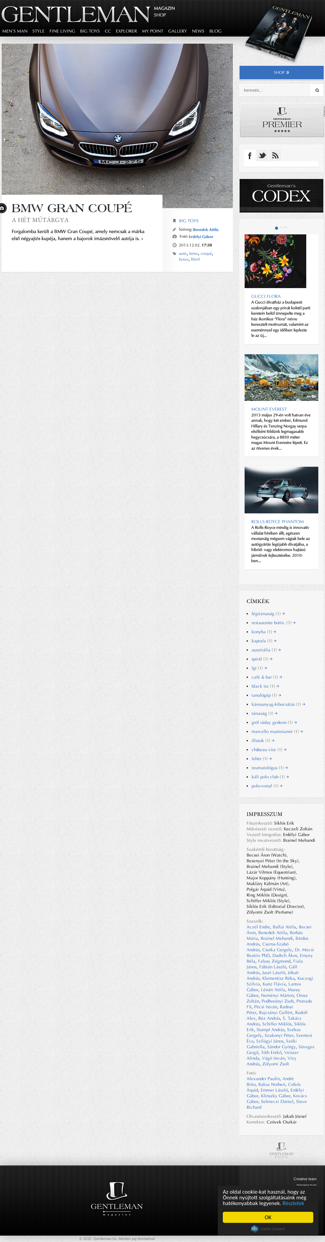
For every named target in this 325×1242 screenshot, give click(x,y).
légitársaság (268, 613)
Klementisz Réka (278, 978)
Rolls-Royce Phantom (277, 521)
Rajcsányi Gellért (275, 1012)
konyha (264, 631)
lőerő (195, 259)
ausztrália (266, 649)
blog (215, 31)
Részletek (293, 1203)
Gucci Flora (266, 296)
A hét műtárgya (40, 220)
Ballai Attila (284, 926)
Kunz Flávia (274, 983)
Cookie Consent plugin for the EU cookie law (268, 1229)
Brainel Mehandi (277, 938)
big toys (90, 31)
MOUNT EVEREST (269, 409)
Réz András (269, 1018)
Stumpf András (270, 1029)
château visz (269, 749)
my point (152, 31)
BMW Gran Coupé (72, 208)
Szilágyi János (269, 1041)
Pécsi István (265, 1006)
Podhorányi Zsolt (278, 1001)
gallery (177, 31)
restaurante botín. (274, 622)
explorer (126, 31)
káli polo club (270, 776)
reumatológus (270, 767)
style (38, 31)
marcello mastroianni (277, 731)
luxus (183, 259)
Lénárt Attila (273, 989)
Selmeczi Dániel (277, 1101)
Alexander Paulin (263, 1078)
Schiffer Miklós (276, 1023)
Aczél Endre (258, 926)
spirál (262, 658)
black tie (265, 686)
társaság (264, 713)
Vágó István (273, 1058)
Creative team (305, 1179)
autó (183, 253)
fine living (62, 31)
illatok (263, 740)
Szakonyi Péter (279, 1035)
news (198, 31)
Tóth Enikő (271, 1052)
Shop (160, 14)
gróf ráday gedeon (274, 722)
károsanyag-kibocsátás (278, 704)
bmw (193, 253)
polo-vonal (267, 785)
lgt (259, 668)
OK (268, 1217)
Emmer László (274, 1090)
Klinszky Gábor (275, 1095)
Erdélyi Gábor (201, 236)
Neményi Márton (277, 995)
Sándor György (281, 1046)
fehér (262, 758)
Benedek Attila (205, 229)
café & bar (267, 677)
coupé (206, 253)
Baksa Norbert (271, 1084)
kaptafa (264, 640)
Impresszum (307, 1185)
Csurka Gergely (277, 949)
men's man (14, 31)
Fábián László (272, 966)
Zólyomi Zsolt (275, 1063)
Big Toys (189, 220)
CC (108, 31)
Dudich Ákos (284, 955)
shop (281, 72)
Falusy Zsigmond (274, 961)
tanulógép (266, 695)
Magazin (164, 8)
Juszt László (273, 972)
